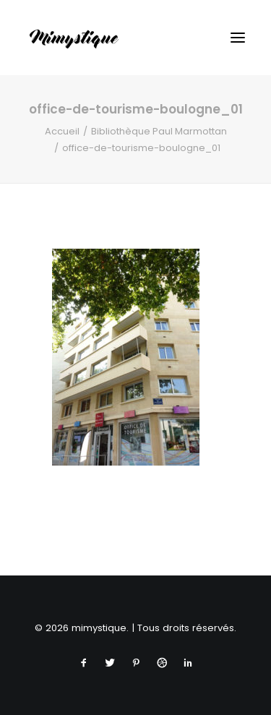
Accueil (62, 131)
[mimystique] (74, 38)
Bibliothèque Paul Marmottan (159, 131)
